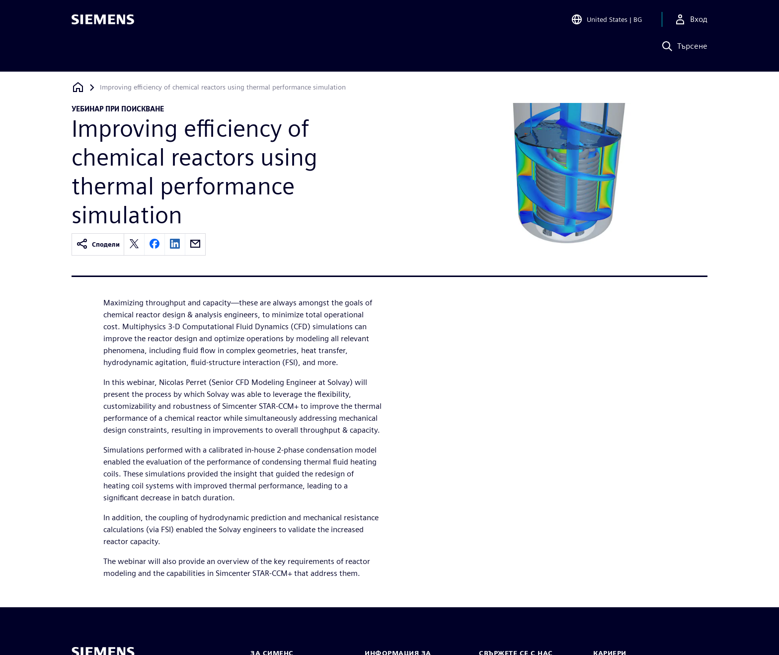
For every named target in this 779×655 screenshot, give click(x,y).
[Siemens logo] (103, 22)
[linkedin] (175, 244)
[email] (195, 244)
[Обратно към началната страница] (78, 87)
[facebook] (154, 244)
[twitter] (134, 244)
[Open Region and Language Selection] (606, 22)
